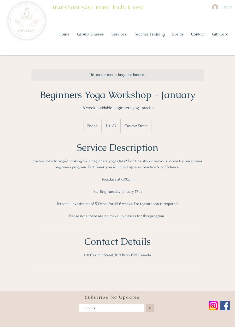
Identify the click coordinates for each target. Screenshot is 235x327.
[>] (150, 308)
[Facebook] (225, 305)
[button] (91, 34)
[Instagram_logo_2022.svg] (213, 305)
